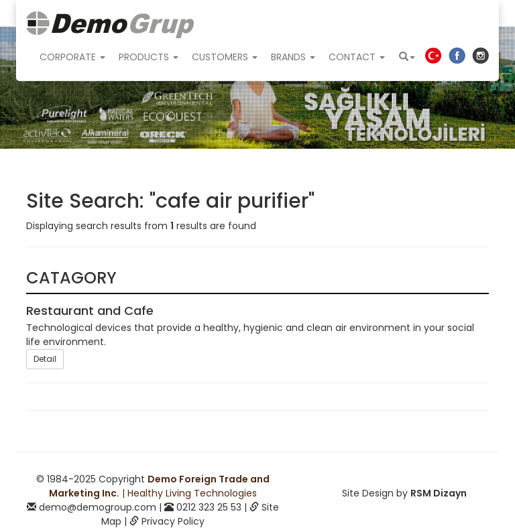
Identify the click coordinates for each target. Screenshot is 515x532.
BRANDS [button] (293, 57)
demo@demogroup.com (97, 507)
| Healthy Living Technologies (159, 486)
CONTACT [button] (357, 57)
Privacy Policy (173, 521)
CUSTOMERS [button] (225, 57)
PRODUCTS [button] (148, 57)
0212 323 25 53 (208, 507)
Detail (45, 358)
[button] (407, 57)
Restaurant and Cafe (90, 310)
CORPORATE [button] (72, 57)
